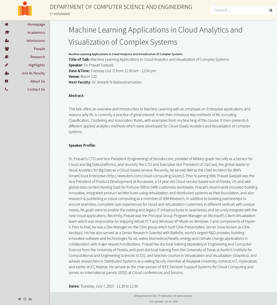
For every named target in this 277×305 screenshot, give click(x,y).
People (25, 49)
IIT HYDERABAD (60, 14)
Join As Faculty (25, 73)
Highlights (25, 65)
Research (25, 57)
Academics (25, 32)
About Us (25, 81)
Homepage (25, 24)
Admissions (25, 40)
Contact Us (25, 89)
